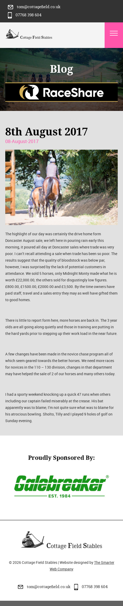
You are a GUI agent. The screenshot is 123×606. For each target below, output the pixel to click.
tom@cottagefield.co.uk (34, 6)
